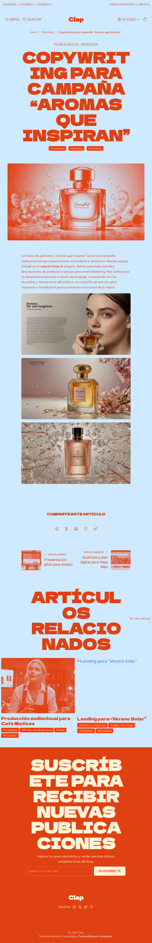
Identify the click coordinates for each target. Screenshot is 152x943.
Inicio (33, 32)
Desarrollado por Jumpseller (95, 936)
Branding (47, 32)
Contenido (57, 148)
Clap (76, 19)
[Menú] (12, 19)
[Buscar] (32, 19)
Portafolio (95, 148)
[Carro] (145, 19)
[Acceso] (129, 19)
